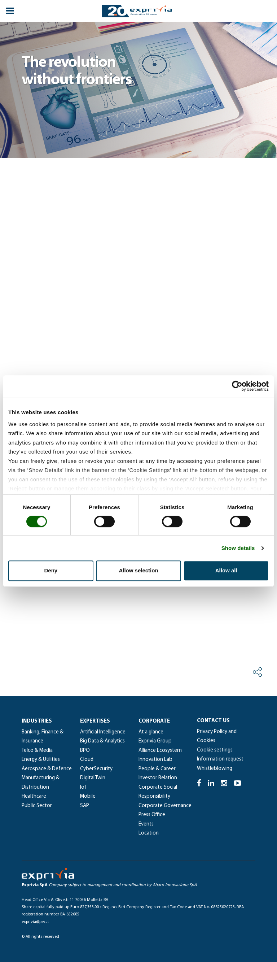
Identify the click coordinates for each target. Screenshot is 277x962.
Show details (238, 548)
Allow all (226, 570)
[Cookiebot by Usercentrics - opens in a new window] (237, 386)
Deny (50, 570)
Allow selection (138, 570)
